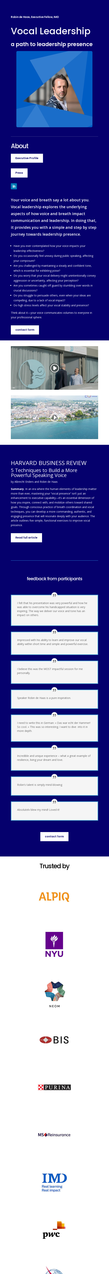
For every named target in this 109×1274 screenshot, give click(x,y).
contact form (24, 330)
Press (19, 173)
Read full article (26, 537)
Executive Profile (26, 158)
